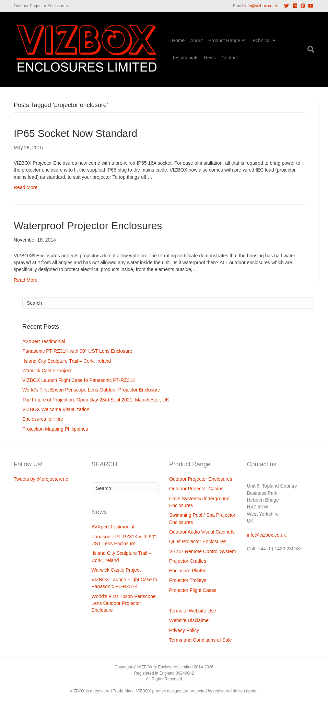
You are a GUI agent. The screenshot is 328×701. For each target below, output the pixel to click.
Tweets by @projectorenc (41, 479)
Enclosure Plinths (187, 570)
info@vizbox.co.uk (261, 5)
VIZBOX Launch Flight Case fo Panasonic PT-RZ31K (79, 380)
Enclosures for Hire (42, 419)
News (210, 57)
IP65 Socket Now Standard (75, 133)
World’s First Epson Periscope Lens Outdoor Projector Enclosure (91, 390)
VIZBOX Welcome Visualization (56, 409)
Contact (229, 57)
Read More (25, 187)
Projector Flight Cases (192, 590)
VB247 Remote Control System (202, 551)
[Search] (309, 49)
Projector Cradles (187, 561)
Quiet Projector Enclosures (197, 541)
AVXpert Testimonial (43, 341)
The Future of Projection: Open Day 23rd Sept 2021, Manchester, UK (95, 399)
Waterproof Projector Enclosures (88, 225)
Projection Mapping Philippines (55, 429)
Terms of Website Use (192, 611)
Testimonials (185, 57)
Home (178, 40)
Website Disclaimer (189, 620)
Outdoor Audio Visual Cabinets (201, 532)
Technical (260, 40)
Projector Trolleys (187, 580)
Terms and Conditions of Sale (200, 640)
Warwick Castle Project (46, 370)
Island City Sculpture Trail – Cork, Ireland (66, 361)
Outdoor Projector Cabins (196, 488)
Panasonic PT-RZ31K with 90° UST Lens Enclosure (77, 351)
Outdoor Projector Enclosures (200, 479)
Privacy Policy (184, 630)
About (196, 40)
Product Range (224, 40)
